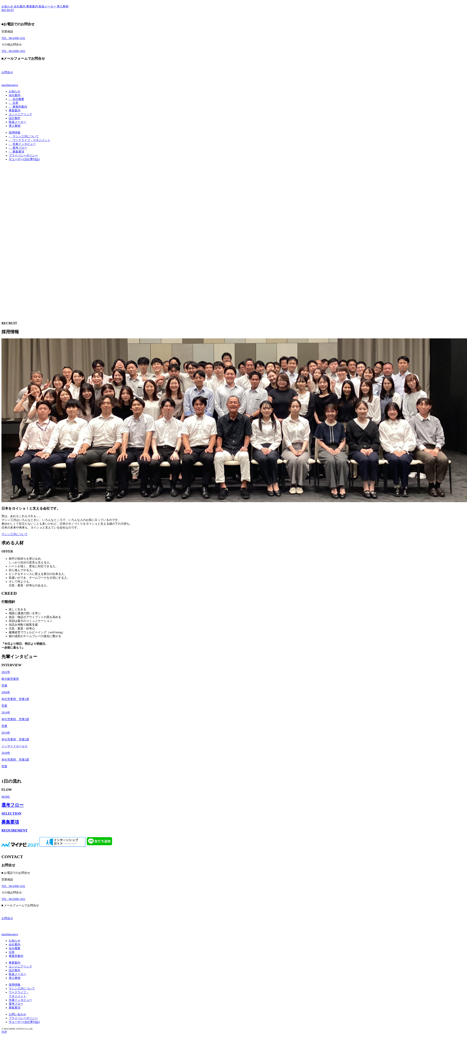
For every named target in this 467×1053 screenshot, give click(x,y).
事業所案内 (18, 106)
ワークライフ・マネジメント (29, 140)
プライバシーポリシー (23, 155)
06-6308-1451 (13, 51)
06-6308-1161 (13, 38)
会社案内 (20, 6)
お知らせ (7, 6)
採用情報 (14, 132)
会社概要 (16, 99)
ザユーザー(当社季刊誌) (24, 159)
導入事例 (62, 6)
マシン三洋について (24, 136)
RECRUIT (7, 10)
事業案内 (32, 6)
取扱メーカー (48, 6)
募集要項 (16, 151)
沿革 (13, 102)
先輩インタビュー (22, 144)
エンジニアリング (20, 114)
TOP (4, 1031)
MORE (5, 796)
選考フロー (18, 147)
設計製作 (14, 118)
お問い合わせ (17, 1014)
